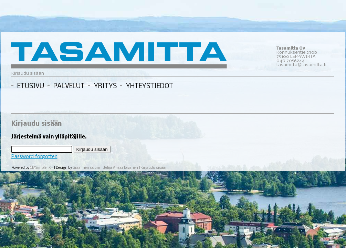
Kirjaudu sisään (154, 168)
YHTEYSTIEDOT (149, 86)
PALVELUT (69, 86)
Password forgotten (34, 156)
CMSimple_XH (42, 168)
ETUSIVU (30, 86)
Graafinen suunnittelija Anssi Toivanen (105, 168)
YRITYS (105, 86)
